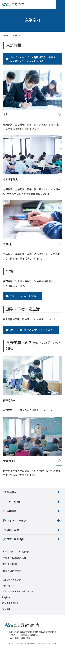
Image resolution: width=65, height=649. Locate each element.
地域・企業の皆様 (12, 570)
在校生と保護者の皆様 (14, 558)
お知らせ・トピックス (12, 579)
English (6, 597)
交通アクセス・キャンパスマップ (17, 591)
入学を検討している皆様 (15, 551)
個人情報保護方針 (10, 603)
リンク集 (6, 609)
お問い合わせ (8, 585)
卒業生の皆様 (9, 564)
